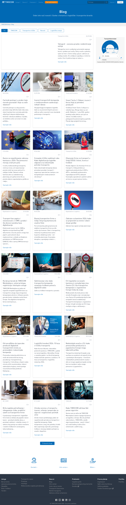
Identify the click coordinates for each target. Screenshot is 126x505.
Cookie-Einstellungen (105, 486)
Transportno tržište (28, 30)
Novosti (42, 30)
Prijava (120, 2)
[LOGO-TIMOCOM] (8, 2)
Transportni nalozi (27, 477)
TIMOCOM (14, 30)
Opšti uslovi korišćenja (104, 482)
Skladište (4, 484)
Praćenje (24, 479)
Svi (4, 30)
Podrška (121, 479)
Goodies (75, 484)
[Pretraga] (96, 2)
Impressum (101, 479)
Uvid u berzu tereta (55, 484)
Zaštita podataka (102, 484)
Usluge (3, 477)
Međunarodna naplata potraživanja (32, 483)
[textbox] (97, 2)
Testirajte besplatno (51, 2)
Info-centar (53, 482)
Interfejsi (24, 481)
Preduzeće (75, 477)
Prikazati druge (47, 441)
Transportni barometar (56, 486)
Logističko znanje (56, 30)
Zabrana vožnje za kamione (58, 491)
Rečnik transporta (55, 488)
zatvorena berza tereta (8, 482)
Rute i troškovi (6, 486)
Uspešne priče (76, 479)
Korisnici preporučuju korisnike (82, 482)
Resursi (51, 477)
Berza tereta (5, 479)
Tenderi (3, 488)
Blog (50, 479)
